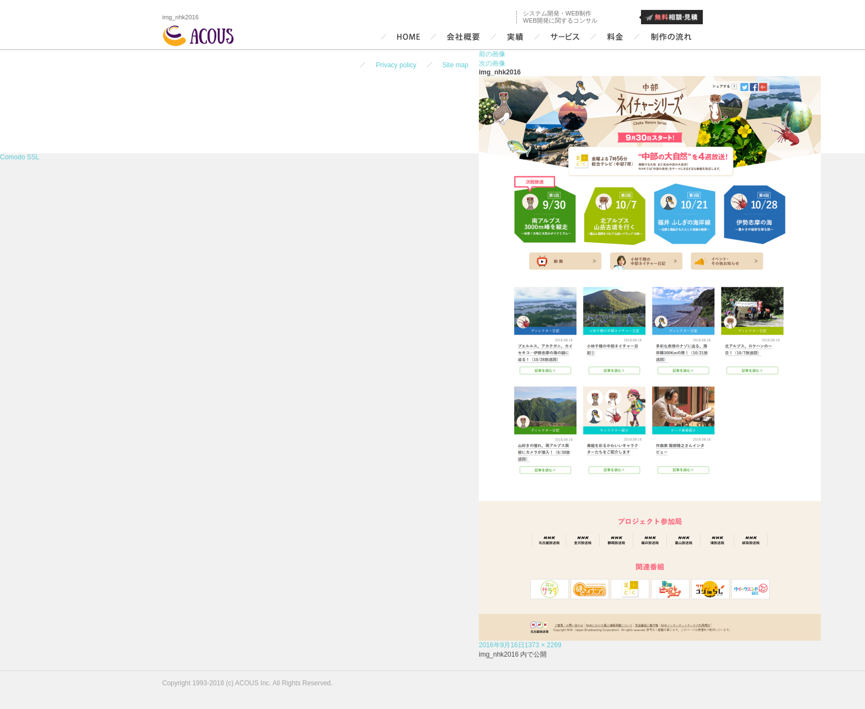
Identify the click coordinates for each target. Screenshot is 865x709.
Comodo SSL (19, 157)
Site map (455, 65)
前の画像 (492, 54)
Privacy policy (396, 65)
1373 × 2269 (543, 645)
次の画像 (492, 63)
